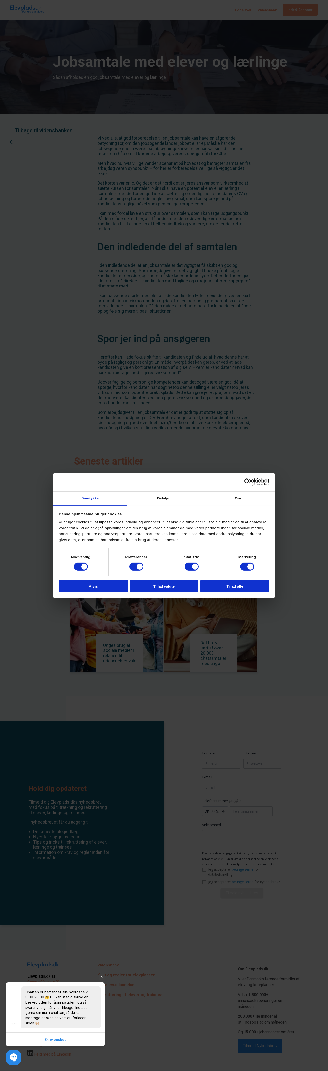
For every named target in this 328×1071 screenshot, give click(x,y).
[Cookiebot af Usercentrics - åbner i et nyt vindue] (247, 482)
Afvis (93, 586)
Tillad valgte (164, 586)
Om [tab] (238, 498)
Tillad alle (234, 586)
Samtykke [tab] (90, 498)
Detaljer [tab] (164, 498)
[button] (13, 1057)
